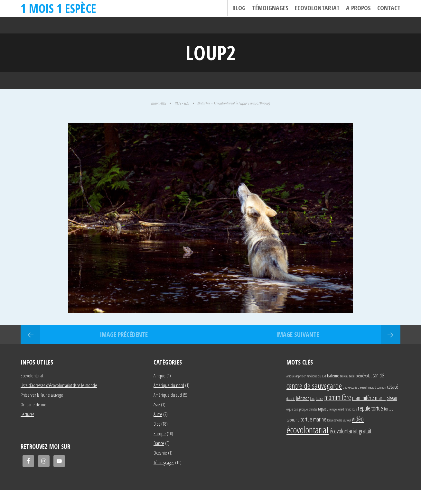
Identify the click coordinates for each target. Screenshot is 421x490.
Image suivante (297, 334)
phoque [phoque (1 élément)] (303, 409)
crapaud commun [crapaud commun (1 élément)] (377, 387)
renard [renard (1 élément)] (341, 409)
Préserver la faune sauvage (42, 395)
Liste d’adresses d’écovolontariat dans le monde (59, 385)
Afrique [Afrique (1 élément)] (290, 376)
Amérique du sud (168, 395)
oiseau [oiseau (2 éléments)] (392, 398)
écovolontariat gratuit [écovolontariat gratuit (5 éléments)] (350, 431)
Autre (158, 414)
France (159, 443)
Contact (388, 8)
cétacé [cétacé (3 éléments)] (392, 386)
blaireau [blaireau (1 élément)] (344, 376)
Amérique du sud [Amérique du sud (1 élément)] (316, 376)
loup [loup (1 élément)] (312, 398)
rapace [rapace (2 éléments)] (323, 409)
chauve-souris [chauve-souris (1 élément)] (350, 387)
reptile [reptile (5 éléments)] (364, 408)
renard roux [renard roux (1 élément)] (351, 409)
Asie (157, 404)
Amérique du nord (169, 385)
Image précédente (124, 334)
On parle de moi (34, 404)
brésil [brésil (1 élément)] (352, 376)
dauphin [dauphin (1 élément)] (290, 398)
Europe (160, 433)
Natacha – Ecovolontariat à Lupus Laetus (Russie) (233, 103)
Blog (239, 8)
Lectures (27, 414)
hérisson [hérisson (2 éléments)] (302, 398)
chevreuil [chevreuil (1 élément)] (362, 387)
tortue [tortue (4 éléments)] (377, 408)
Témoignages (270, 8)
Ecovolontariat (317, 8)
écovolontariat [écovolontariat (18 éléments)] (307, 429)
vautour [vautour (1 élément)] (347, 420)
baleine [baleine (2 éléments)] (333, 376)
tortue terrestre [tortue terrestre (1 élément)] (334, 420)
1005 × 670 (181, 103)
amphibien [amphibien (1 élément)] (300, 376)
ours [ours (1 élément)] (296, 409)
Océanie (160, 452)
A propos (358, 8)
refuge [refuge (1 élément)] (333, 409)
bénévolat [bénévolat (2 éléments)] (363, 376)
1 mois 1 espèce (58, 8)
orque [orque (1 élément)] (289, 409)
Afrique (159, 375)
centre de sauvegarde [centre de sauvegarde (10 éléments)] (314, 385)
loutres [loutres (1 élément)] (319, 398)
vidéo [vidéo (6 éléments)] (358, 418)
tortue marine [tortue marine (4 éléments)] (313, 419)
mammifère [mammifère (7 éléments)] (337, 397)
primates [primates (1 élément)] (313, 409)
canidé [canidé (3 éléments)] (378, 375)
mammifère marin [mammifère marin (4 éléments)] (369, 397)
